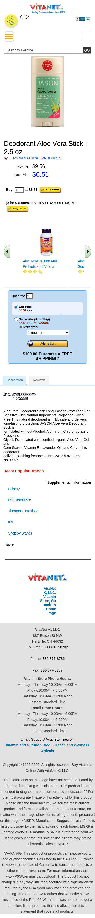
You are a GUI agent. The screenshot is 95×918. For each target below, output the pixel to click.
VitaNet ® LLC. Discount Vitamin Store (47, 577)
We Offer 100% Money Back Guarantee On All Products (11, 21)
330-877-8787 (51, 670)
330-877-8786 (54, 659)
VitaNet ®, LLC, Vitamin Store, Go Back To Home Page (48, 601)
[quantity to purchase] (19, 190)
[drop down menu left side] (9, 36)
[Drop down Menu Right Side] (86, 36)
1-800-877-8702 (55, 647)
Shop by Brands (21, 533)
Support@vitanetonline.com (53, 739)
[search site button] (87, 50)
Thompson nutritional (23, 511)
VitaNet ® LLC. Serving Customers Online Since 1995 (47, 8)
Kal (10, 522)
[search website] (47, 50)
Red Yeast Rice (19, 500)
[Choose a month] (48, 332)
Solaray (13, 489)
